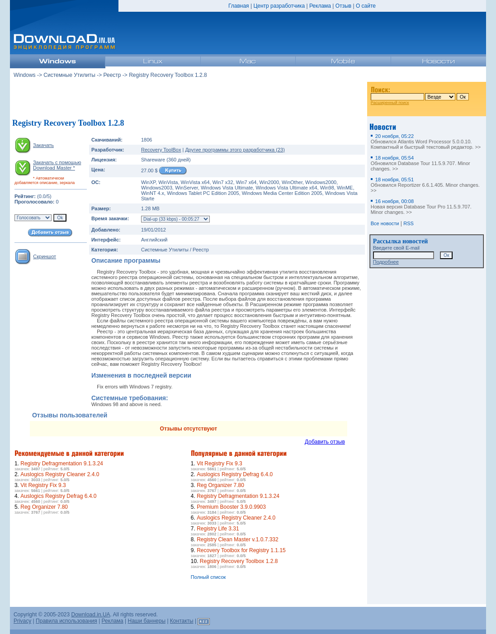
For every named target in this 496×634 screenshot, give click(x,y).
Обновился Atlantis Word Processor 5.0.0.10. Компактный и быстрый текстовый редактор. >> (426, 141)
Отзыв (343, 6)
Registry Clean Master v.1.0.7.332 (238, 539)
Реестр (112, 75)
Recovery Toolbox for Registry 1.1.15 (241, 550)
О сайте (366, 6)
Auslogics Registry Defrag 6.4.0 (58, 496)
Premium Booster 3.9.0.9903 (231, 507)
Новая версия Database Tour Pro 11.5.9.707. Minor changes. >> (421, 207)
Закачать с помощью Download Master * (57, 165)
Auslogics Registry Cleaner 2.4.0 (59, 474)
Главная (238, 6)
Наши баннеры (147, 621)
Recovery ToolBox (161, 149)
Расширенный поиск (390, 102)
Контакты (182, 621)
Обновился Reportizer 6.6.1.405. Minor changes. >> (425, 185)
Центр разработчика (279, 6)
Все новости (385, 223)
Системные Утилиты (69, 75)
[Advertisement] (188, 99)
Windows (25, 75)
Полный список (208, 577)
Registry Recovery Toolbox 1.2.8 (239, 561)
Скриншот (44, 256)
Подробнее (386, 262)
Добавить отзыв (325, 442)
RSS (408, 223)
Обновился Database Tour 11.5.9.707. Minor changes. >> (420, 163)
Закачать (43, 145)
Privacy (22, 621)
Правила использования (66, 621)
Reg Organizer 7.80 (44, 507)
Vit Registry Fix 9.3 (43, 485)
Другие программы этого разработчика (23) (234, 149)
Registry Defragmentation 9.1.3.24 (61, 463)
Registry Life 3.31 (218, 528)
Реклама (320, 6)
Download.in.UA (90, 614)
